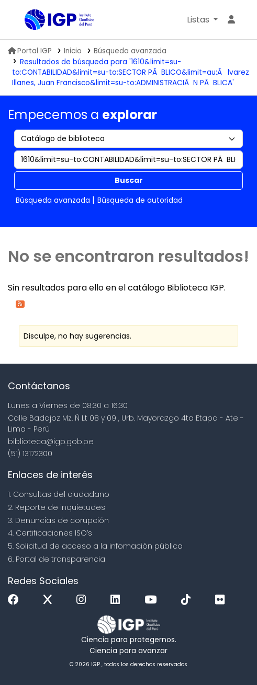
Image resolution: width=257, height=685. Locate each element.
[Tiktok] (188, 600)
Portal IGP (30, 51)
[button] (202, 20)
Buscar (129, 180)
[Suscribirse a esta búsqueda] (20, 303)
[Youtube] (153, 600)
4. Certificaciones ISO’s (50, 533)
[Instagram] (83, 600)
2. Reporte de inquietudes (56, 507)
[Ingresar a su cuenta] (231, 20)
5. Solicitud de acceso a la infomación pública (95, 546)
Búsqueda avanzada (130, 51)
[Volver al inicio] (225, 653)
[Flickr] (222, 600)
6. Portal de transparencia (56, 559)
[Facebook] (16, 600)
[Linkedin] (117, 600)
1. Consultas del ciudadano (58, 494)
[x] (50, 600)
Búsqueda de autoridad (140, 200)
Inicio (73, 51)
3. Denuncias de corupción (58, 520)
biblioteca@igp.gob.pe (51, 441)
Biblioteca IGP (28, 20)
